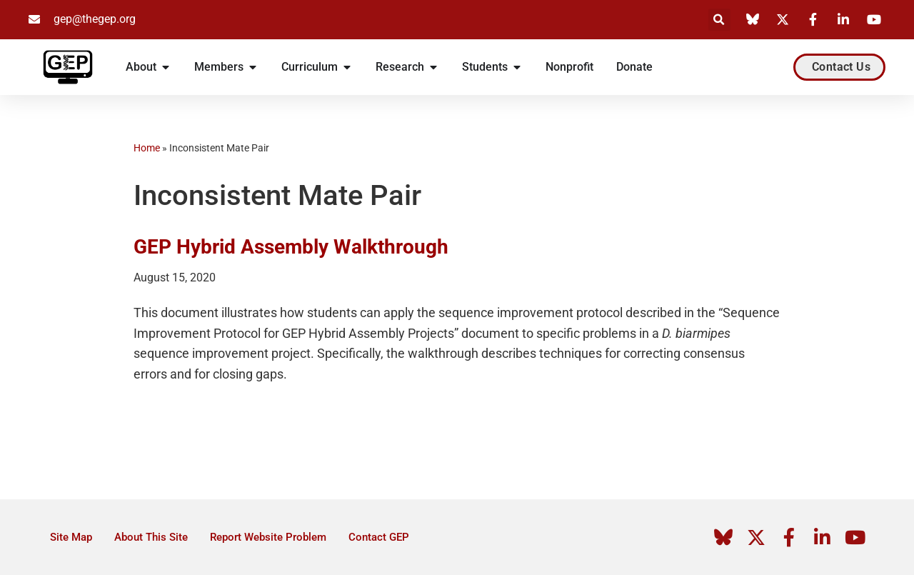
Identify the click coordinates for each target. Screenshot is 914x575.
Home (147, 148)
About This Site (151, 537)
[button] (719, 20)
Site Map (71, 537)
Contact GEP (378, 537)
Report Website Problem (268, 537)
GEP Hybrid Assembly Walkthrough (291, 247)
